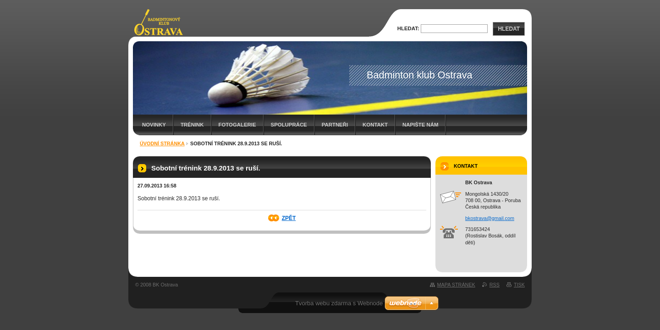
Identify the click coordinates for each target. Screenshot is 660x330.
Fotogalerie (237, 124)
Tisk (519, 284)
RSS (495, 284)
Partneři (335, 124)
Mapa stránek (456, 284)
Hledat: (408, 28)
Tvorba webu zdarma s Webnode (339, 303)
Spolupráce (289, 124)
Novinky (154, 124)
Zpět (289, 218)
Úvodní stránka (162, 143)
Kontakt (375, 124)
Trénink (192, 124)
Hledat (509, 29)
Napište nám (420, 124)
